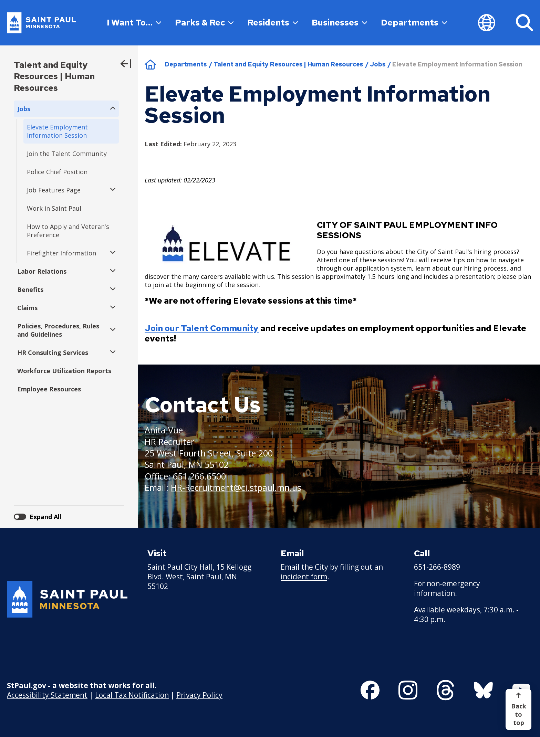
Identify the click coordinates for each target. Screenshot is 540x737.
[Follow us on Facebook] (370, 690)
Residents (272, 22)
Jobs (377, 64)
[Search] (524, 22)
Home (150, 64)
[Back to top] (518, 709)
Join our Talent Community (202, 328)
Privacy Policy (199, 695)
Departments (414, 22)
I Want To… (134, 22)
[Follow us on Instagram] (407, 690)
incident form (304, 576)
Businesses (339, 22)
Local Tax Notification (132, 695)
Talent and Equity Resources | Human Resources (54, 76)
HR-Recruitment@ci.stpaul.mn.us (236, 487)
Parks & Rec (204, 22)
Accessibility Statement (47, 695)
